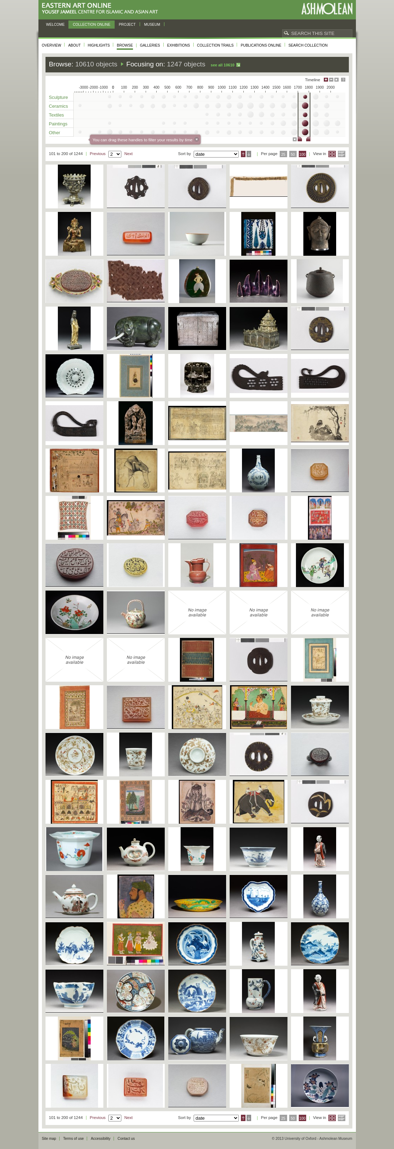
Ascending (243, 154)
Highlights (99, 45)
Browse (125, 45)
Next (128, 154)
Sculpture (58, 97)
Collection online (91, 24)
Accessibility (100, 1139)
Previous (98, 154)
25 (283, 154)
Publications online (261, 45)
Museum (152, 24)
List (341, 154)
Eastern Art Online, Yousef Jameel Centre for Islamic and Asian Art (102, 8)
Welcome (55, 24)
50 (293, 154)
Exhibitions (178, 45)
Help (343, 80)
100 (302, 154)
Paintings (58, 123)
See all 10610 (222, 65)
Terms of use (73, 1139)
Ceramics (58, 106)
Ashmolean (326, 8)
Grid (332, 154)
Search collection (308, 45)
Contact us (126, 1139)
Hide (336, 80)
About (74, 45)
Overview (51, 45)
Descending (249, 154)
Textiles (56, 115)
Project (127, 24)
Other (54, 132)
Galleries (150, 45)
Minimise (331, 80)
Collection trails (215, 45)
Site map (49, 1139)
